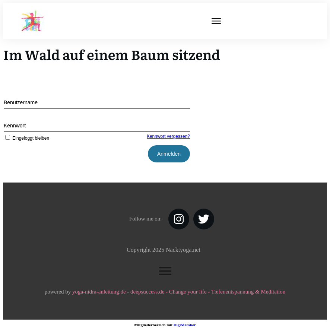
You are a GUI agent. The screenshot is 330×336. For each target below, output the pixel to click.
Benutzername (21, 102)
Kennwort (15, 126)
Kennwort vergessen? (168, 136)
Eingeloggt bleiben (26, 138)
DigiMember (185, 325)
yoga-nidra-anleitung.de (99, 292)
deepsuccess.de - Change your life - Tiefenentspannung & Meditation (207, 292)
